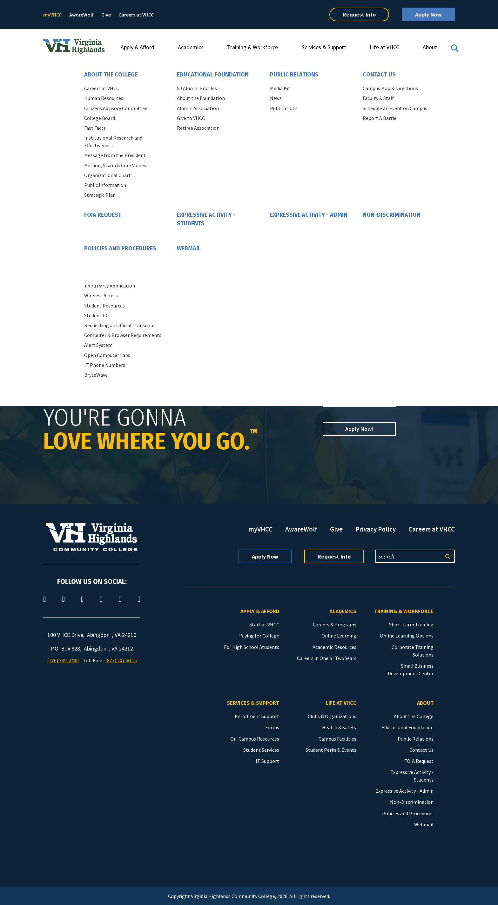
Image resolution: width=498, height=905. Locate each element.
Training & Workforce (252, 47)
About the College (111, 74)
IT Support (267, 761)
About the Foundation (201, 98)
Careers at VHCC (136, 14)
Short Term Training (411, 624)
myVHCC (52, 14)
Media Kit (280, 88)
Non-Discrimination (392, 214)
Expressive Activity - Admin (308, 214)
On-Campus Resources (254, 739)
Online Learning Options (407, 635)
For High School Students (251, 647)
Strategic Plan (100, 195)
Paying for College (259, 635)
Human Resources (103, 98)
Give (106, 14)
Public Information (105, 185)
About (430, 47)
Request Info (359, 14)
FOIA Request (102, 214)
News (276, 98)
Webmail (189, 248)
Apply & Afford (137, 47)
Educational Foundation (213, 74)
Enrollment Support (257, 716)
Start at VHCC (264, 624)
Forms (272, 727)
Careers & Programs (334, 624)
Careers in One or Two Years (326, 658)
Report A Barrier (380, 118)
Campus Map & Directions (390, 88)
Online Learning (338, 635)
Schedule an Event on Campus (395, 108)
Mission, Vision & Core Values (115, 165)
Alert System (98, 345)
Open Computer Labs (107, 355)
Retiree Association (198, 128)
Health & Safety (339, 727)
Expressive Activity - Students (206, 219)
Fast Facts (95, 128)
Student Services (261, 750)
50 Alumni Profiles (197, 88)
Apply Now (428, 14)
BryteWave (96, 375)
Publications (284, 108)
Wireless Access (101, 295)
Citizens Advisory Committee (115, 108)
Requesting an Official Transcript (119, 325)
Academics (191, 47)
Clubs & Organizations (332, 716)
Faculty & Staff (378, 98)
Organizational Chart (107, 175)
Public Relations (294, 74)
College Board (99, 118)
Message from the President (115, 155)
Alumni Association (198, 108)
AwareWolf (81, 14)
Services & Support (324, 47)
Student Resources (104, 305)
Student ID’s (97, 315)
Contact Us (379, 74)
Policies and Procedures (120, 248)
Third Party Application (109, 285)
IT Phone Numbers (104, 365)
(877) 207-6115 (121, 660)
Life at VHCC (384, 47)
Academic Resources (334, 647)
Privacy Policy (375, 529)
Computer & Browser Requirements (122, 335)
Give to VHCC (191, 118)
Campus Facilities (337, 739)
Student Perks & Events (331, 750)
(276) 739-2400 (63, 660)
